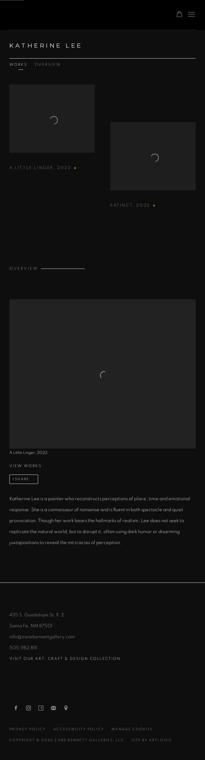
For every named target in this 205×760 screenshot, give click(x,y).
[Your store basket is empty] (179, 14)
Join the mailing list (53, 708)
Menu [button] (191, 14)
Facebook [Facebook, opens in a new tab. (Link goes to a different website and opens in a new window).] (15, 708)
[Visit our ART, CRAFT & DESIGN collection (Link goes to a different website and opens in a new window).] (102, 658)
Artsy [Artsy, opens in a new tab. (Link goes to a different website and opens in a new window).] (41, 708)
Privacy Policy (27, 729)
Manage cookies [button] (132, 729)
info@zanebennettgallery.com (42, 636)
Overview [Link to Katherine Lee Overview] (48, 64)
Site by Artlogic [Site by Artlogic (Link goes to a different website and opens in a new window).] (152, 740)
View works (25, 466)
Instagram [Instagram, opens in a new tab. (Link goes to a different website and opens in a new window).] (28, 708)
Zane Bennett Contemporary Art (75, 14)
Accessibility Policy (78, 729)
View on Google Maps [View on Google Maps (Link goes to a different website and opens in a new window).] (65, 708)
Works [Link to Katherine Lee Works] (18, 64)
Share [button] (22, 479)
